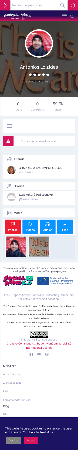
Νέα (5, 414)
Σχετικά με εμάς (12, 382)
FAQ (5, 391)
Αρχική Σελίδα (11, 374)
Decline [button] (13, 440)
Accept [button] (30, 440)
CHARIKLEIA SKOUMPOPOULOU (40, 168)
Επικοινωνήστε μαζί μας (16, 400)
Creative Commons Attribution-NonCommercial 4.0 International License (39, 346)
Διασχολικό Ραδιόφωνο (36, 194)
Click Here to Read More (38, 432)
